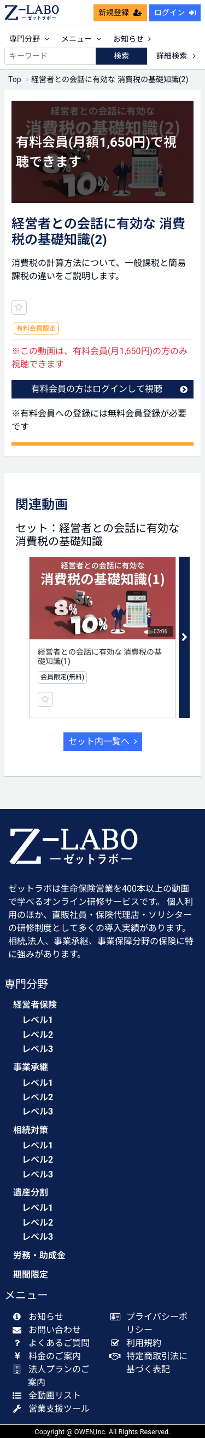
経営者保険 (35, 1005)
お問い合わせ (49, 1330)
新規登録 (120, 12)
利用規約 (138, 1343)
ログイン (175, 12)
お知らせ (132, 38)
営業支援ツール (53, 1409)
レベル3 (37, 1049)
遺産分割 (30, 1192)
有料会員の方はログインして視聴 (109, 389)
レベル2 (37, 1035)
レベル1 (37, 1020)
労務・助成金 (39, 1255)
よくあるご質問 (53, 1343)
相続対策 (30, 1130)
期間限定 (30, 1274)
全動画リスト (49, 1395)
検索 (121, 55)
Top (14, 79)
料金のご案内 (49, 1356)
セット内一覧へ (102, 741)
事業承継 (30, 1067)
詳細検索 (176, 55)
